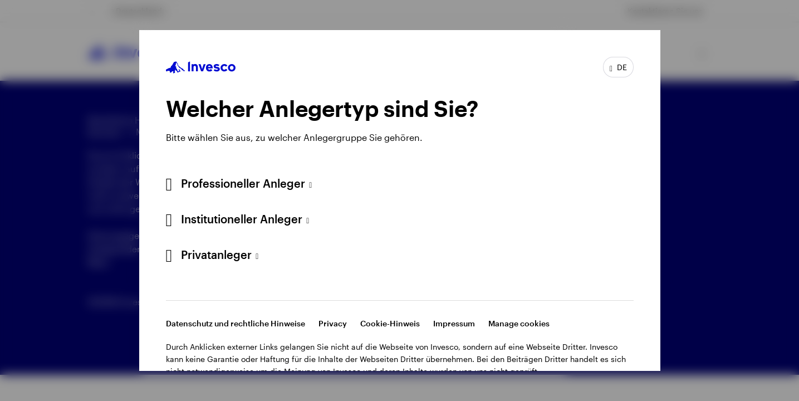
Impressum (454, 323)
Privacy (332, 323)
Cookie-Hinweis (390, 323)
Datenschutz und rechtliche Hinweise (235, 323)
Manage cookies (519, 323)
